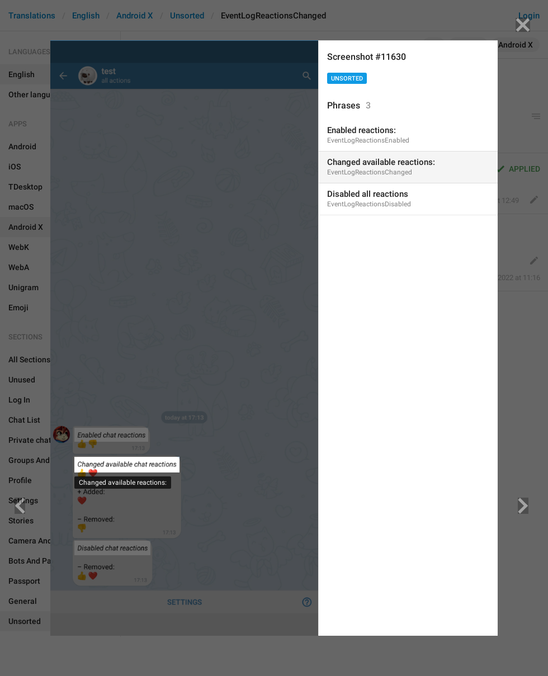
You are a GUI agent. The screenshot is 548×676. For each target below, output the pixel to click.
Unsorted (347, 78)
